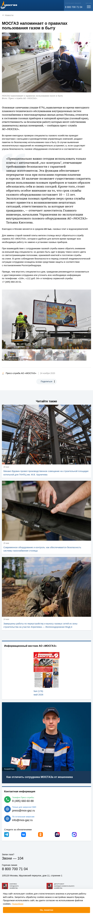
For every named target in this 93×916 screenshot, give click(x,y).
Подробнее (17, 904)
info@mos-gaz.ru (22, 820)
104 (20, 858)
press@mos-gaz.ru (23, 810)
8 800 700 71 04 (73, 7)
